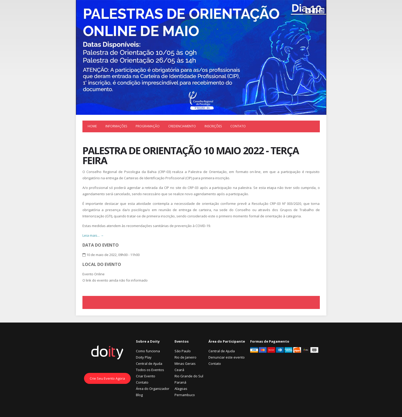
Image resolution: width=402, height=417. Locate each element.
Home (92, 126)
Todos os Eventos (150, 369)
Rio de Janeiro (185, 357)
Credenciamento (182, 126)
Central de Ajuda (149, 363)
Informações (116, 126)
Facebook (315, 11)
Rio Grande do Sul (189, 376)
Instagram (322, 11)
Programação (148, 126)
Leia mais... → (93, 235)
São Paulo (183, 351)
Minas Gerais (185, 363)
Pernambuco (185, 394)
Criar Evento (145, 376)
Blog (139, 394)
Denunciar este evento (226, 357)
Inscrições (213, 126)
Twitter (308, 11)
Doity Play (144, 357)
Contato (238, 126)
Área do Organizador (152, 388)
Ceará (179, 369)
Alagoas (181, 388)
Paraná (180, 382)
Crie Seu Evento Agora (107, 378)
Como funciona (148, 351)
